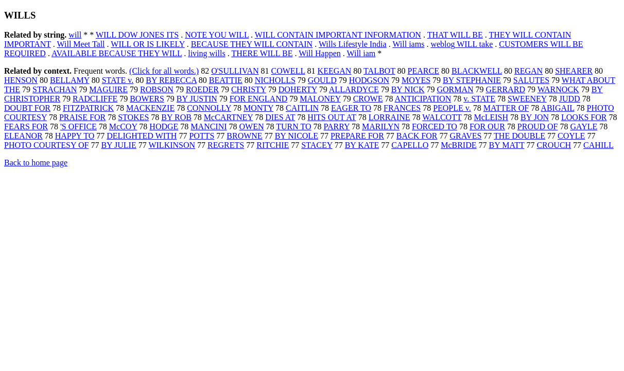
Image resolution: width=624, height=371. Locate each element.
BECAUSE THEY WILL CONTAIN (252, 44)
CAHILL (598, 145)
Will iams (408, 44)
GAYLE (584, 126)
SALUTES (531, 80)
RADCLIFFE (95, 98)
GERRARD (505, 89)
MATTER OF (506, 108)
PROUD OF (537, 126)
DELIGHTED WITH (142, 135)
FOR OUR (487, 126)
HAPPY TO (75, 135)
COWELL (288, 70)
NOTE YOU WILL (217, 34)
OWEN (251, 126)
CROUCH (553, 145)
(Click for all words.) (164, 70)
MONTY (258, 108)
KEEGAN (335, 70)
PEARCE (423, 70)
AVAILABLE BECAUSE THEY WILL (116, 53)
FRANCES (402, 108)
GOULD (322, 80)
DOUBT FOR (27, 108)
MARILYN (381, 126)
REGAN (528, 70)
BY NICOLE (296, 135)
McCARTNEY (228, 117)
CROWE (368, 98)
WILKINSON (171, 145)
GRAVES (465, 135)
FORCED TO (434, 126)
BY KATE (362, 145)
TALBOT (379, 70)
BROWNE (244, 135)
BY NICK (408, 89)
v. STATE (479, 98)
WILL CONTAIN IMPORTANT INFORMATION (338, 34)
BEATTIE (225, 80)
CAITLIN (302, 108)
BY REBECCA (171, 80)
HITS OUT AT (331, 117)
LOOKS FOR (583, 117)
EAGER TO (351, 108)
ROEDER (202, 89)
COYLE (571, 135)
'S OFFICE (78, 126)
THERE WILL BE (261, 53)
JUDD (569, 98)
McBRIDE (458, 145)
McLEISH (491, 117)
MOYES (416, 80)
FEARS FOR (26, 126)
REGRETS (225, 145)
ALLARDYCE (354, 89)
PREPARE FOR (357, 135)
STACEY (316, 145)
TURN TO (293, 126)
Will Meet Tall (81, 44)
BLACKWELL (477, 70)
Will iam (360, 53)
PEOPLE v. (452, 108)
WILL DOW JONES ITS (137, 34)
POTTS (201, 135)
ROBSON (157, 89)
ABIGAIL (557, 108)
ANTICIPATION (423, 98)
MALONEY (320, 98)
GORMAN (455, 89)
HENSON (21, 80)
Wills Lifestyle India (353, 44)
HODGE (163, 126)
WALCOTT (441, 117)
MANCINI (208, 126)
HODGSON (369, 80)
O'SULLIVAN (234, 70)
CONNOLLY (209, 108)
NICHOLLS (275, 80)
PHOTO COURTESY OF (46, 145)
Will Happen (320, 53)
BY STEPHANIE (472, 80)
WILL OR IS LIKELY (147, 44)
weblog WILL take (461, 44)
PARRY (337, 126)
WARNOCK (558, 89)
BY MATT (507, 145)
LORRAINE (389, 117)
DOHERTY (298, 89)
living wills (206, 53)
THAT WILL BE (455, 34)
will (74, 34)
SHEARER (574, 70)
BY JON (535, 117)
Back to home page (35, 162)
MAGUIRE (108, 89)
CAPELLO (409, 145)
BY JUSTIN (197, 98)
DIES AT (280, 117)
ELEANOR (23, 135)
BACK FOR (417, 135)
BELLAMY (70, 80)
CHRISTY (248, 89)
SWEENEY (527, 98)
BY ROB (176, 117)
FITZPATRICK (88, 108)
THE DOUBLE (519, 135)
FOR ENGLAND (258, 98)
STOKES (133, 117)
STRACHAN (54, 89)
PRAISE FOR (82, 117)
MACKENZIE (150, 108)
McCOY (123, 126)
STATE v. (118, 80)
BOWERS (147, 98)
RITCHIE (272, 145)
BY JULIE (118, 145)
